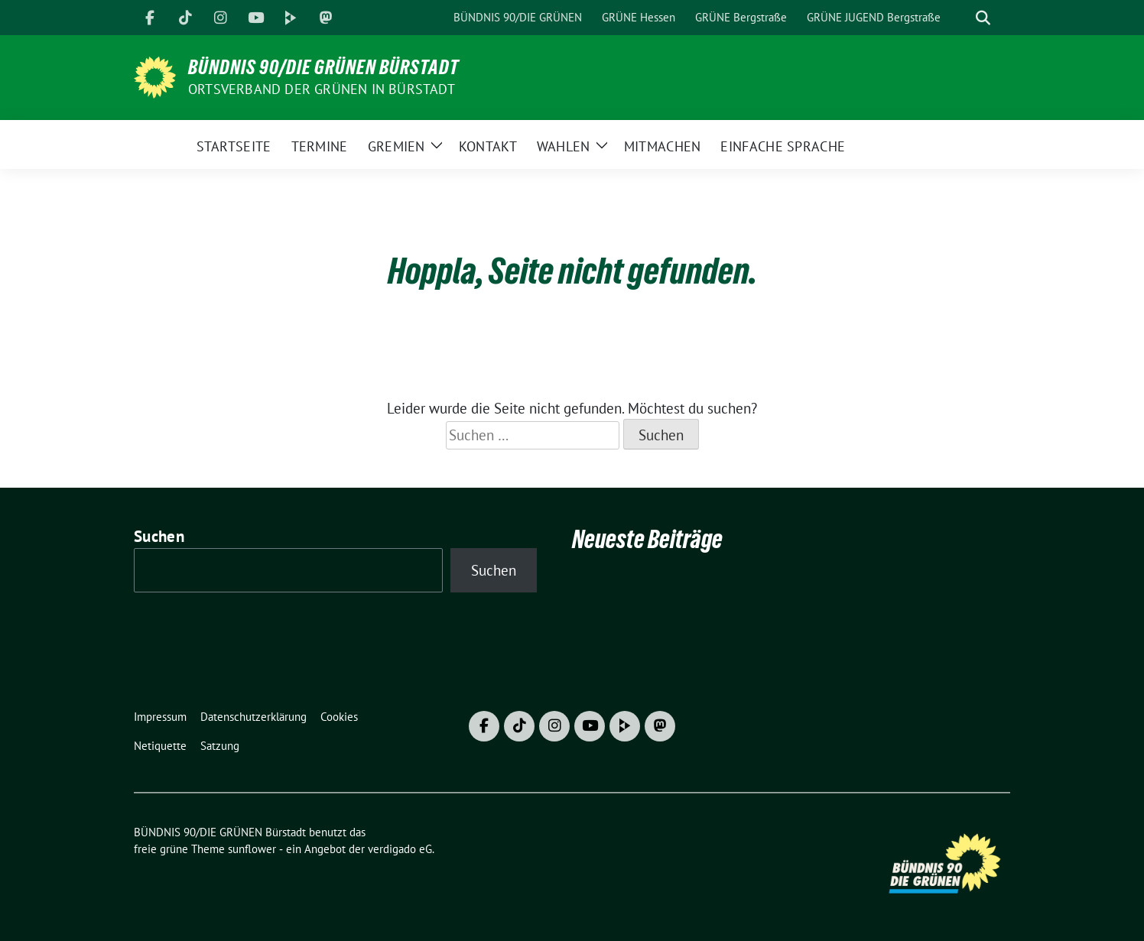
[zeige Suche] (983, 18)
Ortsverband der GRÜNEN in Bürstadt (321, 89)
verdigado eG (400, 849)
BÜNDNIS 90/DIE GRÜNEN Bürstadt (323, 67)
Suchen (159, 536)
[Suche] (961, 18)
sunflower (252, 849)
